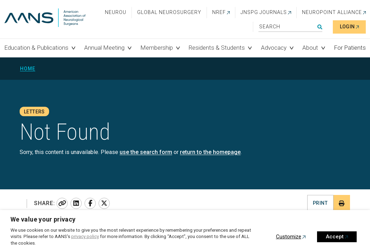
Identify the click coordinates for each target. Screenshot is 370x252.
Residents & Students (217, 47)
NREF (219, 12)
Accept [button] (335, 236)
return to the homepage (210, 152)
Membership (156, 47)
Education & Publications (36, 47)
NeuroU (115, 12)
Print (320, 203)
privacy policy (85, 236)
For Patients (350, 47)
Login (347, 26)
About (310, 47)
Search (319, 26)
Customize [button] (288, 236)
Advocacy (274, 47)
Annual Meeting (104, 47)
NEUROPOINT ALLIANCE (332, 12)
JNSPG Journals (264, 12)
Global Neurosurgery (169, 12)
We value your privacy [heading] (43, 219)
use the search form (146, 152)
